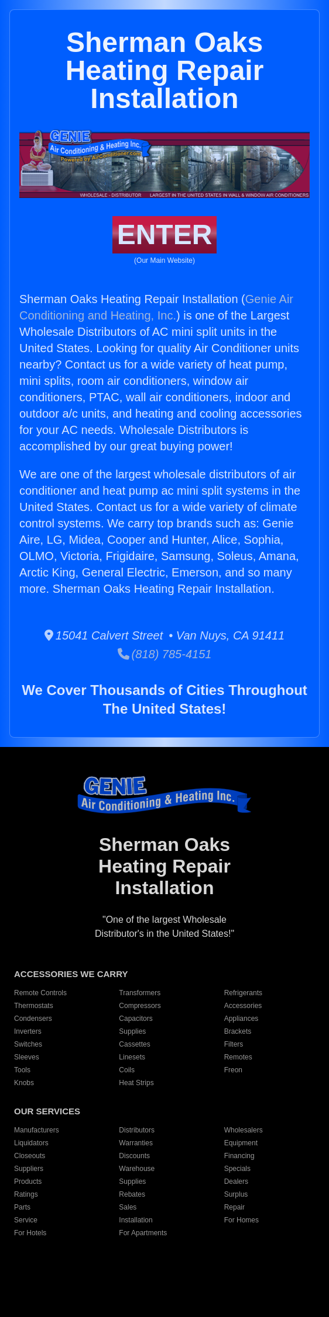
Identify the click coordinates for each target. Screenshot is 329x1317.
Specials (237, 1169)
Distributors (137, 1130)
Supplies (132, 1031)
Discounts (134, 1156)
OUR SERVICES (47, 1111)
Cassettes (134, 1044)
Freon (233, 1070)
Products (28, 1181)
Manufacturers (36, 1130)
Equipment (241, 1143)
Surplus (236, 1194)
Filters (234, 1044)
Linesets (132, 1057)
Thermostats (33, 1006)
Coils (127, 1070)
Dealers (236, 1181)
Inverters (28, 1031)
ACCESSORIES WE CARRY (71, 974)
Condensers (33, 1018)
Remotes (238, 1057)
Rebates (132, 1194)
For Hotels (30, 1233)
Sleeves (26, 1057)
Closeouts (29, 1156)
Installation (135, 1220)
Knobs (24, 1083)
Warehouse (137, 1169)
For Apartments (143, 1233)
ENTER (165, 234)
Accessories (243, 1006)
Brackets (238, 1031)
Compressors (139, 1006)
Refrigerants (243, 993)
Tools (22, 1070)
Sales (127, 1207)
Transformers (139, 993)
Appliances (241, 1018)
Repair (234, 1207)
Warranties (136, 1143)
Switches (28, 1044)
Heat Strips (136, 1083)
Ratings (26, 1194)
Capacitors (135, 1018)
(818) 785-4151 (165, 654)
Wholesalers (243, 1130)
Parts (22, 1207)
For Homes (241, 1220)
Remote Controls (40, 993)
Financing (239, 1156)
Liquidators (31, 1143)
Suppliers (28, 1169)
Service (25, 1220)
